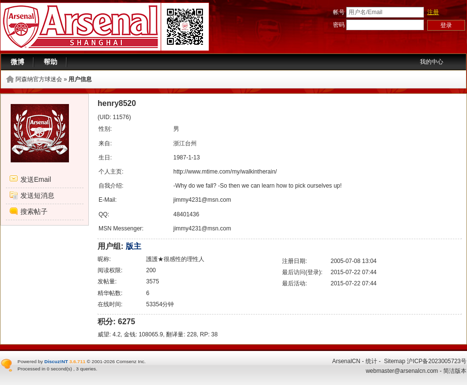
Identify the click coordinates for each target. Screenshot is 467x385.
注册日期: (294, 261)
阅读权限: (110, 270)
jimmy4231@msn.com (202, 199)
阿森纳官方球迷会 (39, 79)
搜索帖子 (34, 211)
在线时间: (110, 304)
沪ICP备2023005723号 (437, 361)
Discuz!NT (56, 361)
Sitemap (394, 361)
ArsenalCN (346, 361)
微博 (17, 62)
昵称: (104, 259)
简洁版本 (455, 371)
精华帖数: (110, 293)
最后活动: (294, 283)
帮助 (50, 62)
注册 (433, 12)
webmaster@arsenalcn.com (402, 371)
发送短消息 (37, 195)
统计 (371, 361)
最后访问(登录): (302, 272)
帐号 (339, 12)
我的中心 (431, 61)
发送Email (35, 179)
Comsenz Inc (130, 361)
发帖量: (107, 281)
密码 (339, 24)
